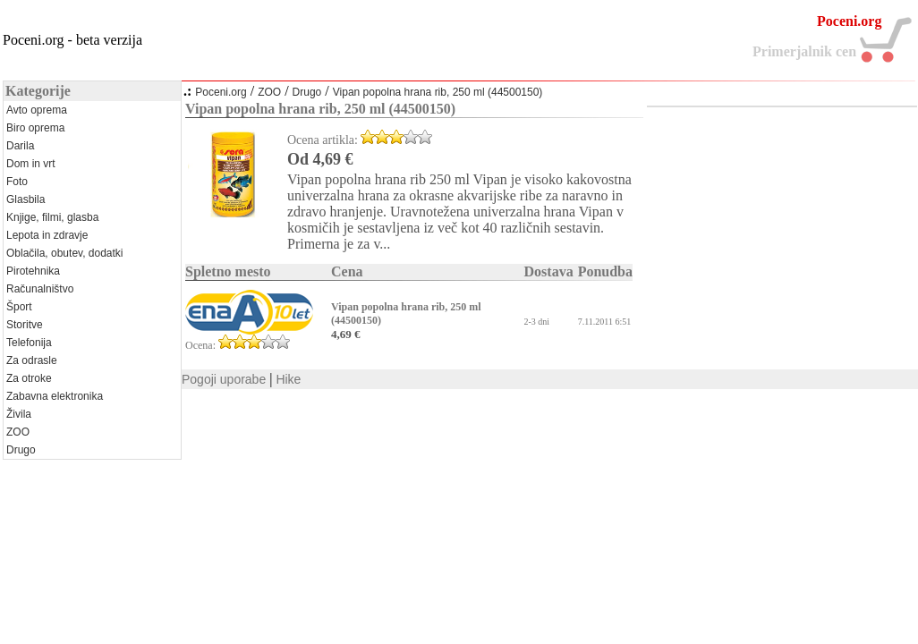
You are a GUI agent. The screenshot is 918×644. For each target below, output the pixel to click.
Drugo (307, 92)
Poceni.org (220, 92)
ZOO (269, 92)
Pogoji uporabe (224, 379)
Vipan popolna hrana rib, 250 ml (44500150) (438, 92)
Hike (288, 379)
